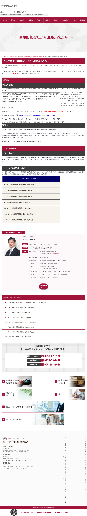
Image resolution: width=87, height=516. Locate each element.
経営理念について (65, 481)
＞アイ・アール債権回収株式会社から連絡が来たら (19, 184)
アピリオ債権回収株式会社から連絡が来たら (19, 310)
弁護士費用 (65, 457)
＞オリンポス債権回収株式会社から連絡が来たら (18, 202)
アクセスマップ (85, 475)
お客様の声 (85, 450)
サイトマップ (85, 484)
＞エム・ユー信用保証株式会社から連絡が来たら (18, 220)
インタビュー (85, 457)
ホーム (65, 437)
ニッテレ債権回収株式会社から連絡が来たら (19, 335)
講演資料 (85, 437)
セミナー (65, 489)
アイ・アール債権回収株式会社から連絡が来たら (20, 305)
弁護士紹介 (65, 450)
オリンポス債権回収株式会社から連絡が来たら (20, 330)
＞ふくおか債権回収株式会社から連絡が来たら (18, 190)
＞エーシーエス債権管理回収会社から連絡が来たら (19, 214)
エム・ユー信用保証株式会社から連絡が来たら (20, 315)
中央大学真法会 (54, 253)
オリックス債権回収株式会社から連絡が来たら (20, 325)
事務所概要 (65, 443)
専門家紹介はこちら (43, 285)
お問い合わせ (85, 466)
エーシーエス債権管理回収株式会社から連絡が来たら (22, 320)
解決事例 (85, 443)
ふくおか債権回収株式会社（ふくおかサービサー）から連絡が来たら (26, 300)
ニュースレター (65, 497)
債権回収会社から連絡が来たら (31, 178)
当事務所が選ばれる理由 (65, 468)
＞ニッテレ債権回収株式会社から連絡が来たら (18, 196)
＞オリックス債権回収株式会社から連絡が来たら (18, 208)
